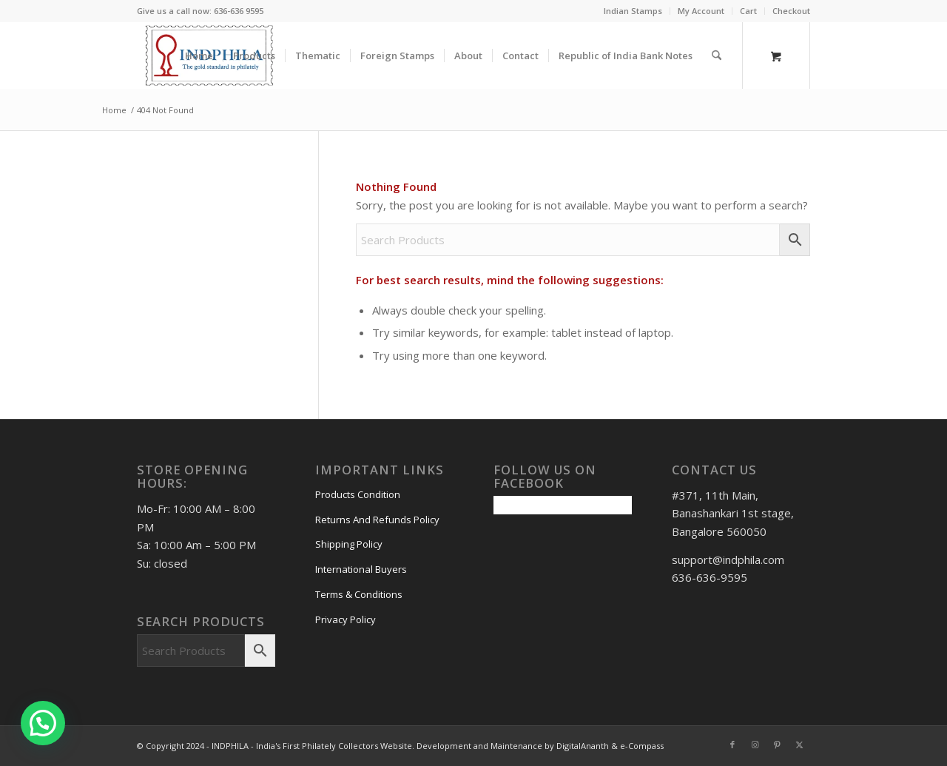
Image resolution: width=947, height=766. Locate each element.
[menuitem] (633, 11)
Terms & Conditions (358, 594)
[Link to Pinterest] (777, 744)
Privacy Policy (345, 619)
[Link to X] (799, 744)
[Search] (716, 55)
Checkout (791, 10)
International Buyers (361, 569)
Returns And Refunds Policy (377, 519)
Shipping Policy (348, 544)
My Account (701, 10)
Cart (748, 10)
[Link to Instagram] (755, 744)
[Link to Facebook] (732, 744)
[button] (43, 723)
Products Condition (357, 494)
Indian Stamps (633, 10)
